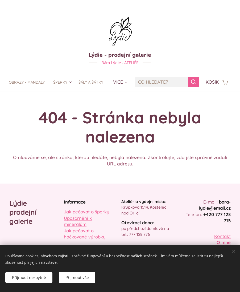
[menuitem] (44, 82)
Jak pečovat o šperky (86, 212)
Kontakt (222, 236)
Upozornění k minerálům (78, 221)
